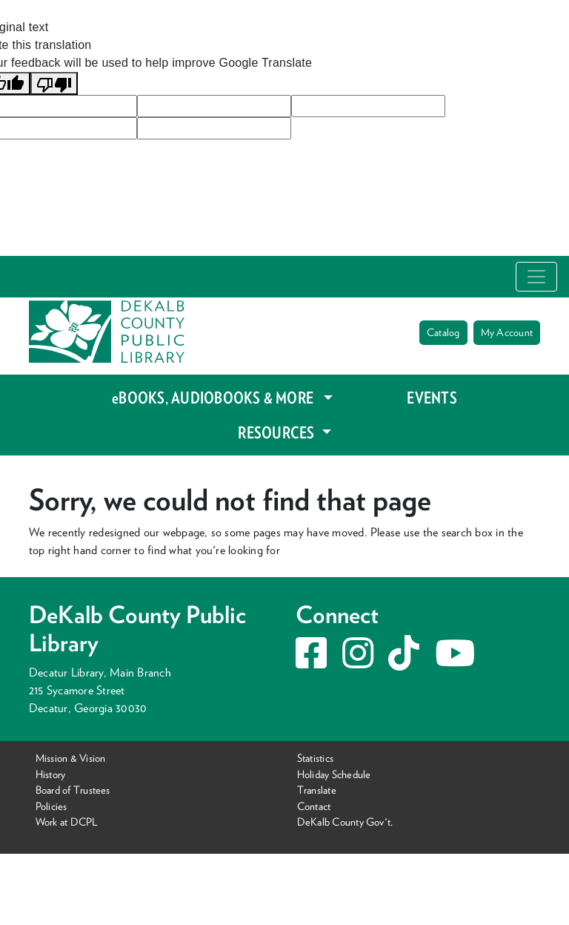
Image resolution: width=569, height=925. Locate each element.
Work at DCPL (67, 821)
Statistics (315, 757)
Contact (314, 806)
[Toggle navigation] (536, 277)
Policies (51, 806)
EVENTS (431, 397)
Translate (316, 789)
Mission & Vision (71, 757)
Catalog (443, 332)
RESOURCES (277, 432)
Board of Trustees (73, 789)
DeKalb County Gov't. (345, 821)
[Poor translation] (54, 83)
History (51, 773)
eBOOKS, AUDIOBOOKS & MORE (216, 397)
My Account (507, 332)
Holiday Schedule (334, 773)
